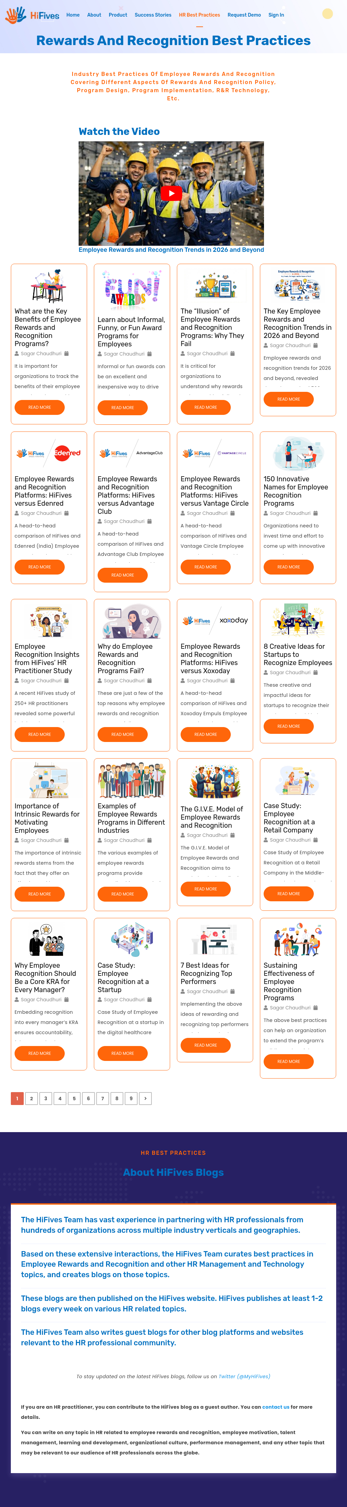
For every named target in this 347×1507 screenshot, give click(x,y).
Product (118, 15)
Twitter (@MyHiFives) (244, 1376)
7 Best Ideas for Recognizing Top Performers (206, 973)
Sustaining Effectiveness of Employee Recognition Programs (289, 981)
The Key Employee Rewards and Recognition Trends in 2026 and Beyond (298, 323)
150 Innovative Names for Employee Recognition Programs (296, 491)
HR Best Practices (199, 15)
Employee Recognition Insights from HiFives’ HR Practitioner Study (47, 658)
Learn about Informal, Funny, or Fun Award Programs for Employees (131, 332)
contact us (275, 1407)
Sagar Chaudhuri (41, 353)
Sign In (276, 15)
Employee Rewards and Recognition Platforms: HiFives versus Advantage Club (127, 495)
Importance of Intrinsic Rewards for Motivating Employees (47, 818)
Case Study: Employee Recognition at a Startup (123, 977)
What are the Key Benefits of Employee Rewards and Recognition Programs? (48, 327)
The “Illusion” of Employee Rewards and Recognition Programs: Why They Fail (212, 327)
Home (73, 15)
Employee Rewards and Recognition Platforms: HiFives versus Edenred (44, 491)
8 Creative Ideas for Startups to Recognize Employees (298, 654)
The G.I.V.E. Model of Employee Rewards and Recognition (212, 817)
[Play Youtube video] (171, 193)
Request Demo (244, 15)
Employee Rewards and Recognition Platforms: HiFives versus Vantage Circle (215, 491)
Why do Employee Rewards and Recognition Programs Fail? (125, 658)
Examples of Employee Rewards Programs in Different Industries (131, 818)
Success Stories (153, 15)
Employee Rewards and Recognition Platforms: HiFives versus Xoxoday (210, 658)
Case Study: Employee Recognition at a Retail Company (289, 818)
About (94, 15)
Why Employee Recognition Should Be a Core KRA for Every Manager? (45, 977)
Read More (39, 407)
